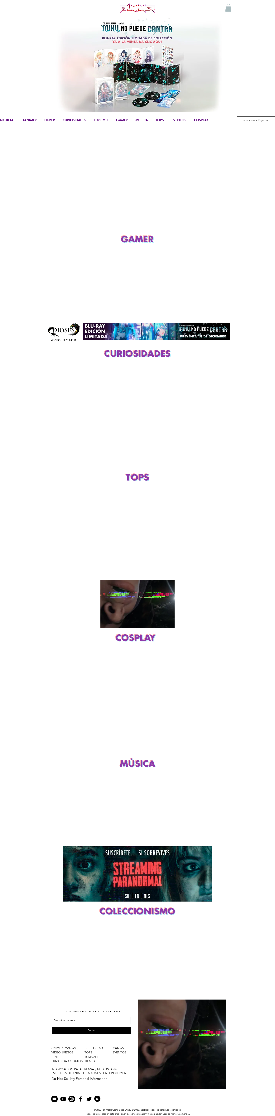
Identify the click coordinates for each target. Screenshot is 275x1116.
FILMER (49, 120)
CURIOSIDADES (74, 120)
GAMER (122, 120)
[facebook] (80, 1099)
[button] (228, 8)
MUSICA (141, 120)
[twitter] (89, 1099)
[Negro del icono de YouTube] (63, 1099)
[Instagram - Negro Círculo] (71, 1099)
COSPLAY (201, 120)
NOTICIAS (7, 120)
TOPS (160, 120)
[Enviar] (91, 1030)
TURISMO (101, 120)
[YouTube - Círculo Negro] (54, 1099)
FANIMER (30, 120)
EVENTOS (178, 120)
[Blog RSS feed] (97, 1099)
